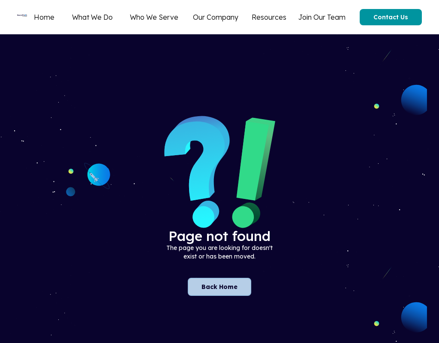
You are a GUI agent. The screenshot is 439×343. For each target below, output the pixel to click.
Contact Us (390, 17)
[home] (22, 17)
